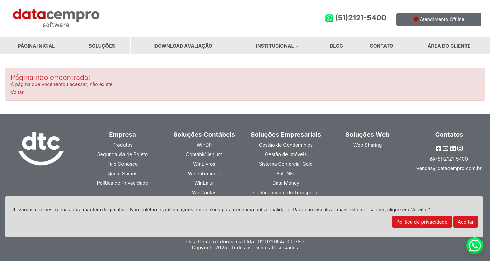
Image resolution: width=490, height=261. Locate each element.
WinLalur (204, 183)
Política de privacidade (421, 222)
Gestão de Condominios (286, 145)
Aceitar (466, 222)
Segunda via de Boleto (122, 154)
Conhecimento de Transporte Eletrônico (286, 195)
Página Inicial (36, 46)
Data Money (285, 183)
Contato (381, 46)
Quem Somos (123, 173)
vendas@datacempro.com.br (448, 168)
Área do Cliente (449, 46)
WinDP (204, 145)
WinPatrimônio (204, 173)
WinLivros (204, 164)
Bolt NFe (285, 173)
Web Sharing (367, 145)
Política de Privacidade (122, 183)
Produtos (122, 145)
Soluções (102, 46)
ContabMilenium (204, 154)
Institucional (277, 46)
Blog (336, 46)
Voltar (17, 92)
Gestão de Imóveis (286, 154)
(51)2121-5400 (355, 17)
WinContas (204, 192)
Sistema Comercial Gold (286, 164)
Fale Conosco (122, 164)
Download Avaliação (183, 46)
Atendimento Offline (439, 19)
